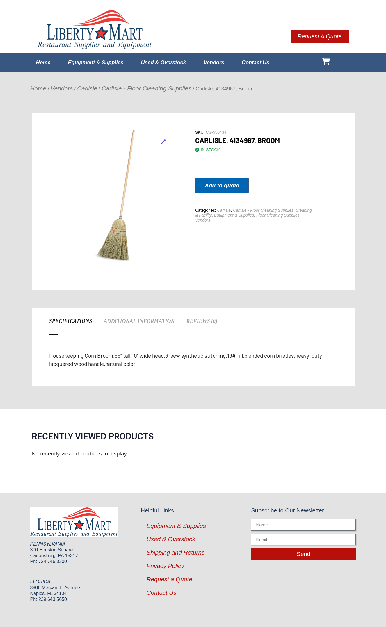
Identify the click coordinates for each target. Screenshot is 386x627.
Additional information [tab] (139, 321)
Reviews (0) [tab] (201, 321)
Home (43, 62)
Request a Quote (169, 579)
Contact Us (255, 62)
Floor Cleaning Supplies (278, 215)
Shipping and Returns (175, 552)
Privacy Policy (165, 565)
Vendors (214, 62)
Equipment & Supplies (96, 62)
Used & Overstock (163, 62)
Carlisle (87, 88)
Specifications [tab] (70, 321)
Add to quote (222, 185)
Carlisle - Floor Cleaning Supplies (146, 88)
